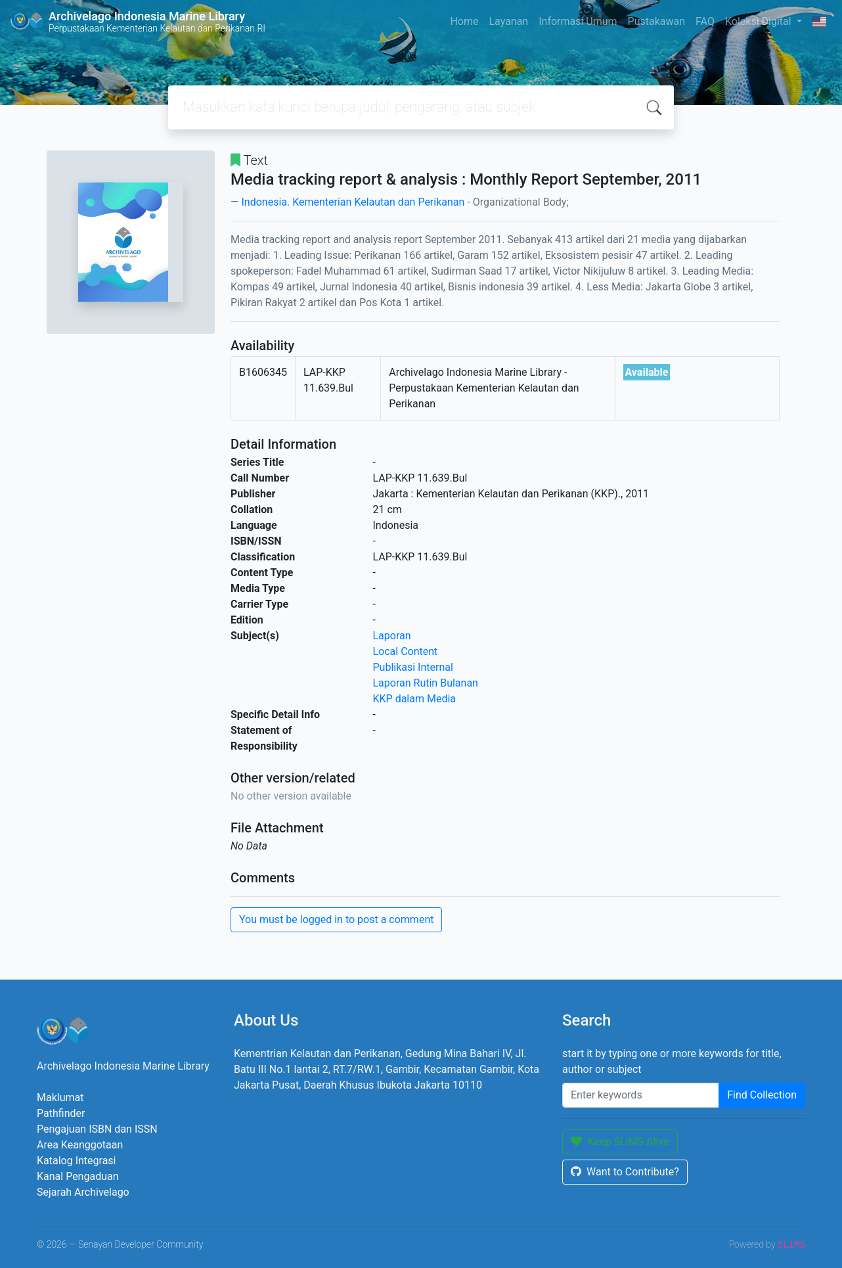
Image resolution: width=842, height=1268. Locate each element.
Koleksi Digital (759, 21)
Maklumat (60, 1097)
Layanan (508, 21)
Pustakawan (656, 21)
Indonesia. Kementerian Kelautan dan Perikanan (352, 202)
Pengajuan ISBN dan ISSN (97, 1129)
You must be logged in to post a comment (336, 919)
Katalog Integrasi (76, 1160)
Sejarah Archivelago (83, 1192)
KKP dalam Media (414, 698)
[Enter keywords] (640, 1095)
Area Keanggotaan (80, 1145)
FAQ (705, 21)
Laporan (392, 635)
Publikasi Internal (413, 667)
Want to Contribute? (625, 1172)
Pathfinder (61, 1113)
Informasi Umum (578, 21)
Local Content (405, 651)
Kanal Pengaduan (78, 1176)
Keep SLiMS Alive (620, 1141)
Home (464, 21)
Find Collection (762, 1095)
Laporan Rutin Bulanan (425, 683)
